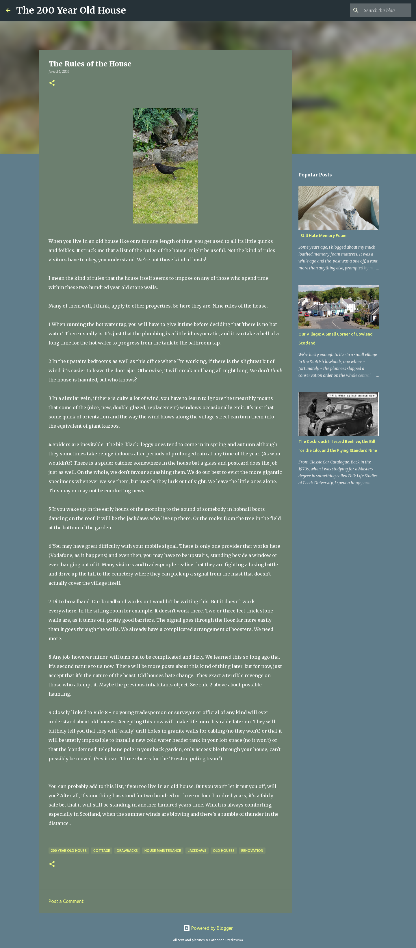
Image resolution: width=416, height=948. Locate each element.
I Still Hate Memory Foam (322, 235)
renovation (252, 850)
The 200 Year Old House (71, 10)
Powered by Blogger (208, 928)
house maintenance (162, 850)
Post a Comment (66, 901)
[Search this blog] (381, 10)
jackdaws (197, 850)
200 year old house (69, 850)
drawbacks (127, 850)
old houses (224, 850)
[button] (52, 83)
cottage (101, 850)
